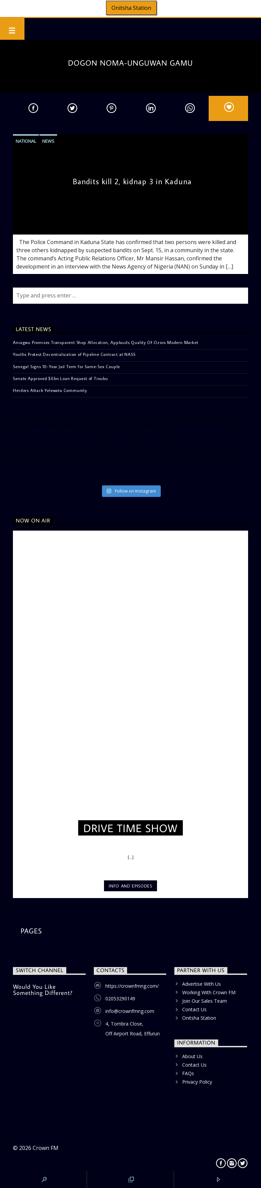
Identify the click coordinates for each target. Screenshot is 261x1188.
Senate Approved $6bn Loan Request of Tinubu (60, 378)
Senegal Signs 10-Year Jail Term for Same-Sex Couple (66, 366)
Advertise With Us (201, 984)
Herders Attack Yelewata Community (50, 390)
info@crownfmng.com (129, 1011)
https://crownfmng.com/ (132, 986)
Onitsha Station (131, 8)
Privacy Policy (197, 1082)
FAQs (188, 1073)
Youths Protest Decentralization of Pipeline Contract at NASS (74, 354)
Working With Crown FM (209, 992)
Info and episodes (130, 886)
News (48, 141)
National (26, 141)
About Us (192, 1056)
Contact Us (194, 1009)
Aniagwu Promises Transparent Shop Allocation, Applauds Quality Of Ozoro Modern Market (105, 342)
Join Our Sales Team (204, 1001)
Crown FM (45, 1148)
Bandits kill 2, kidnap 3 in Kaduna (132, 181)
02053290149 (120, 998)
